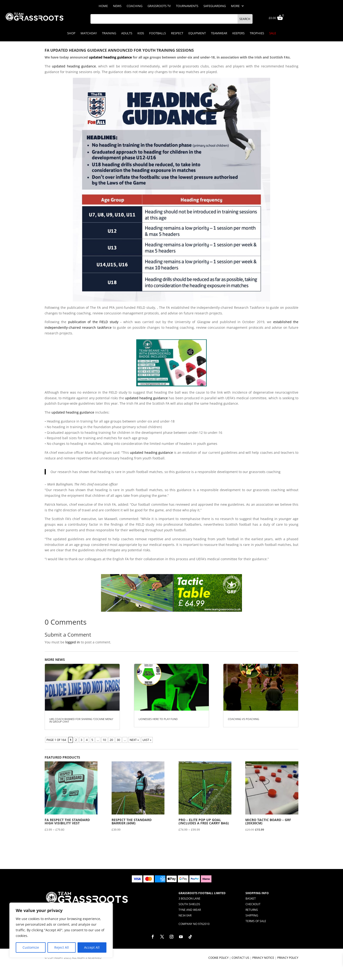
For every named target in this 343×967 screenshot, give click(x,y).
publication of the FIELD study (93, 322)
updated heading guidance (110, 57)
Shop (71, 33)
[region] (61, 930)
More (235, 6)
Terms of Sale (256, 921)
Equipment (197, 33)
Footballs (157, 33)
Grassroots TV (159, 6)
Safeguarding (214, 6)
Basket (251, 898)
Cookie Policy (218, 958)
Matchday (89, 33)
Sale (272, 33)
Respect (177, 33)
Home (103, 6)
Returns (252, 910)
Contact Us (240, 958)
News (117, 6)
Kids (140, 33)
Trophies (257, 33)
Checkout (253, 904)
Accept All (92, 947)
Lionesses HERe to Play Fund (158, 719)
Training (109, 33)
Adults (126, 33)
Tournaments (187, 6)
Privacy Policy (287, 958)
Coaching (134, 6)
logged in (72, 642)
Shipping (252, 915)
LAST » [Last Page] (147, 740)
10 (104, 740)
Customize (31, 947)
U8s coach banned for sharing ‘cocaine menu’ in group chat (81, 720)
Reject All (61, 947)
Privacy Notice (263, 958)
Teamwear (219, 33)
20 (111, 740)
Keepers (238, 33)
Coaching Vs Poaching (243, 719)
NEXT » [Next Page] (134, 740)
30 (118, 740)
